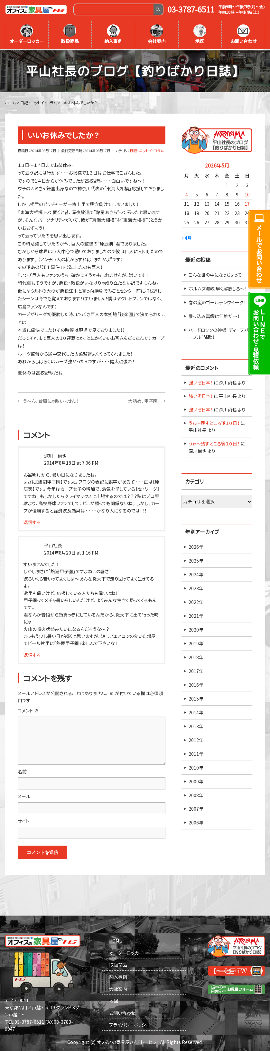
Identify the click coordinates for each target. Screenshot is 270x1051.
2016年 (196, 683)
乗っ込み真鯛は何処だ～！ (214, 315)
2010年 (196, 766)
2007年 (196, 808)
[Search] (114, 9)
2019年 (196, 642)
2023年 (196, 587)
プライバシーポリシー (129, 1023)
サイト (23, 819)
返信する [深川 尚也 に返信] (32, 521)
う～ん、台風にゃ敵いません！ (48, 399)
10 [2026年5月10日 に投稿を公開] (247, 193)
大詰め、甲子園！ (146, 399)
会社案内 (157, 34)
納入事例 (113, 34)
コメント (28, 709)
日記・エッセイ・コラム (146, 149)
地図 (199, 34)
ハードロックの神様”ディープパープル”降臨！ (218, 332)
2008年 (196, 794)
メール (24, 795)
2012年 (196, 739)
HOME (115, 939)
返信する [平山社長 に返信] (32, 653)
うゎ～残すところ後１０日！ (214, 421)
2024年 (196, 573)
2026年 (196, 545)
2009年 (196, 780)
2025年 (196, 559)
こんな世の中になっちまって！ (216, 273)
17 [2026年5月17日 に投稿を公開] (247, 203)
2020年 (196, 628)
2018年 (196, 656)
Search (158, 9)
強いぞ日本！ (201, 381)
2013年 (196, 725)
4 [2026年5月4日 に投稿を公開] (186, 193)
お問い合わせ (243, 34)
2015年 (196, 697)
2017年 (196, 670)
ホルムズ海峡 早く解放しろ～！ (218, 287)
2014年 (196, 711)
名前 (22, 770)
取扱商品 (70, 34)
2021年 (196, 614)
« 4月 (187, 236)
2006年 (196, 821)
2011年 (196, 752)
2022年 (196, 601)
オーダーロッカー (27, 34)
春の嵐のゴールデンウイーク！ (217, 301)
